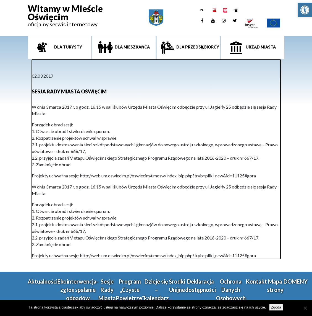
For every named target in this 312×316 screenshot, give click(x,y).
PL (202, 9)
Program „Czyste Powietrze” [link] (130, 289)
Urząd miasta (260, 47)
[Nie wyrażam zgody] (305, 308)
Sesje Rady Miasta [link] (107, 289)
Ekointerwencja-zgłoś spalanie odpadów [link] (77, 289)
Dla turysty (67, 47)
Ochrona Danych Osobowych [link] (231, 289)
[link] (305, 10)
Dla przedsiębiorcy (197, 47)
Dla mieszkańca (132, 47)
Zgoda (276, 307)
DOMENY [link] (296, 281)
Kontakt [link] (256, 281)
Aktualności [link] (42, 281)
